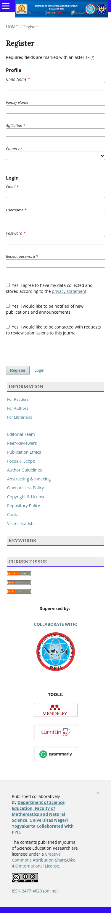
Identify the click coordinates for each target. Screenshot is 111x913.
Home (12, 26)
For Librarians (19, 417)
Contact (14, 514)
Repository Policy (23, 505)
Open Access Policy (25, 488)
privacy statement (69, 291)
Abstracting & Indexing (29, 479)
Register (17, 370)
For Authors (17, 408)
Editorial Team (21, 434)
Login (39, 370)
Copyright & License (26, 496)
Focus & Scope (21, 461)
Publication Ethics (24, 452)
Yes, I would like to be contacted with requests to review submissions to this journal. (53, 330)
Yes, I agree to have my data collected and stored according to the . (49, 288)
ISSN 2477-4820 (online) (34, 891)
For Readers (18, 399)
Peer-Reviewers (22, 443)
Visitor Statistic (21, 523)
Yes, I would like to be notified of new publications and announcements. (44, 309)
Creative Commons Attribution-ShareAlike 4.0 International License (43, 860)
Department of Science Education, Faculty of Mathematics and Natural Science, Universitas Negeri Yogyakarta (40, 814)
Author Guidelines (24, 470)
